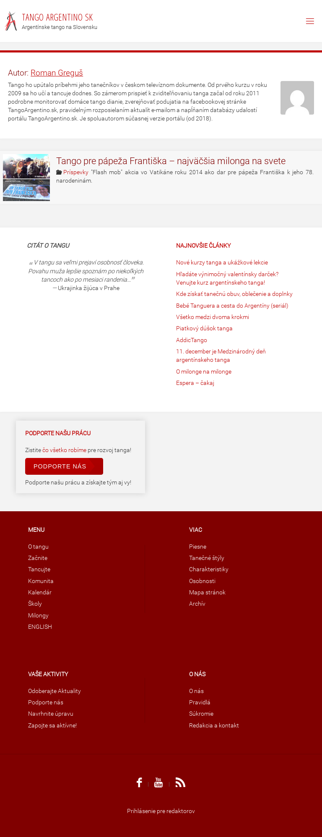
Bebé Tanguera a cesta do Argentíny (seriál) (232, 305)
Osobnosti (202, 581)
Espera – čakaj (195, 383)
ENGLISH (40, 626)
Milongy (38, 615)
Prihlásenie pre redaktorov (161, 811)
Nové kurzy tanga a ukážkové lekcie (222, 262)
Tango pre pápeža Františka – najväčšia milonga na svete (171, 161)
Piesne (197, 546)
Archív (197, 603)
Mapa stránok (207, 592)
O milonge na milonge (203, 371)
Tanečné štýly (206, 558)
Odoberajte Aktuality (54, 691)
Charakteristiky (209, 569)
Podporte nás (60, 466)
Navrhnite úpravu (50, 713)
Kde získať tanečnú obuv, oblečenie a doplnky (234, 294)
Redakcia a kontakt (214, 725)
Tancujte (39, 569)
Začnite (37, 558)
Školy (35, 603)
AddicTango (191, 340)
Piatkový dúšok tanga (204, 328)
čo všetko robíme (65, 450)
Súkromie (201, 713)
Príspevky (75, 172)
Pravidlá (199, 702)
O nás (196, 691)
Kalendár (40, 592)
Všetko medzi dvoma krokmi (212, 317)
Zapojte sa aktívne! (52, 725)
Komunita (41, 581)
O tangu (38, 546)
